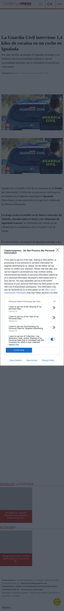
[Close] (58, 251)
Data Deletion (16, 360)
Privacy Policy (48, 360)
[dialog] (32, 305)
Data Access (31, 360)
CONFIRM (19, 350)
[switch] (53, 307)
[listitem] (32, 301)
